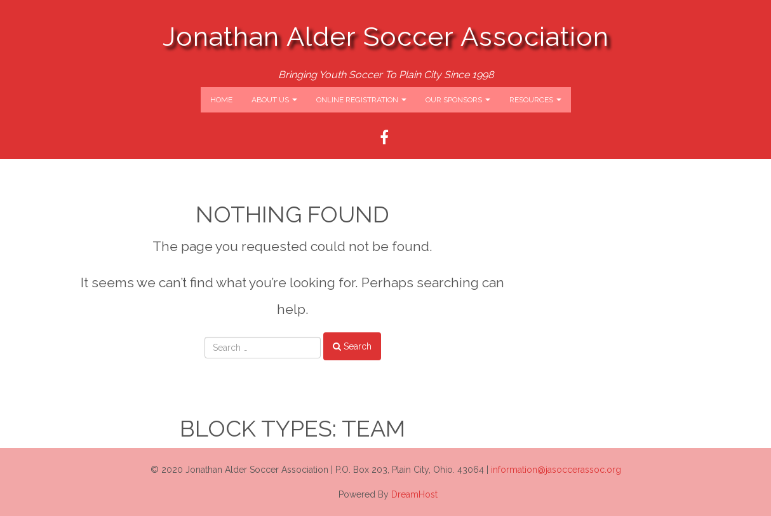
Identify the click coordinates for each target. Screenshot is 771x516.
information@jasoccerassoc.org (556, 470)
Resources (535, 99)
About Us (274, 99)
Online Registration (361, 99)
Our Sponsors (458, 99)
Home (221, 99)
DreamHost (414, 494)
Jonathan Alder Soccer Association (386, 36)
